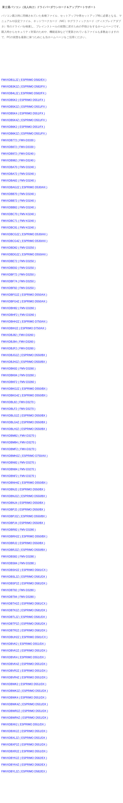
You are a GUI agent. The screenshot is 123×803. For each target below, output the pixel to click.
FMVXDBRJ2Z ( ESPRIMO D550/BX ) (24, 549)
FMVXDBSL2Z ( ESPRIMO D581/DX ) (24, 576)
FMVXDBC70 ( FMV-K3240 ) (18, 214)
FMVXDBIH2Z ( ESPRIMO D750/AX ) (23, 328)
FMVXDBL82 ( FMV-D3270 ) (18, 402)
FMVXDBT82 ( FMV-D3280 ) (18, 590)
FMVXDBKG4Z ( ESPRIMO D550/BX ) (24, 395)
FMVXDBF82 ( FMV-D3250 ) (18, 288)
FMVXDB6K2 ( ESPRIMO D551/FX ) (23, 126)
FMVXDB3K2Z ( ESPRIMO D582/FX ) (23, 86)
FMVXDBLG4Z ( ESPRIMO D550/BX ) (24, 422)
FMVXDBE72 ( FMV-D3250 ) (18, 261)
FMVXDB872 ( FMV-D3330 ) (18, 147)
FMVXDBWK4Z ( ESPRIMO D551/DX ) (24, 704)
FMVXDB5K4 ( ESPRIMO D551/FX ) (23, 113)
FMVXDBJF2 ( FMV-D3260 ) (18, 348)
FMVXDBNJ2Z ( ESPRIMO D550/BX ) (24, 496)
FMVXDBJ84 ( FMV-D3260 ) (18, 341)
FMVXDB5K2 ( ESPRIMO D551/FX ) (23, 100)
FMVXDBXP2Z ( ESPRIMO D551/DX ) (24, 744)
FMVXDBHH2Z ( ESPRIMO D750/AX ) (24, 321)
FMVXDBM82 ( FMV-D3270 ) (18, 435)
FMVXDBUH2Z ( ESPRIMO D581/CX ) (24, 637)
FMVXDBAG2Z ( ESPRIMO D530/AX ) (24, 187)
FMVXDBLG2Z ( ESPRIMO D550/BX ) (24, 415)
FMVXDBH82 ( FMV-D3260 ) (18, 308)
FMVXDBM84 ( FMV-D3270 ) (18, 442)
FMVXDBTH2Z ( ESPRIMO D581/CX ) (24, 603)
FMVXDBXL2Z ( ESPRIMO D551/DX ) (24, 737)
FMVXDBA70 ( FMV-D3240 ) (18, 167)
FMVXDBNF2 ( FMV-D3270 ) (18, 476)
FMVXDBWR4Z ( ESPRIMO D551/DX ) (24, 717)
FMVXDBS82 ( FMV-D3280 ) (18, 556)
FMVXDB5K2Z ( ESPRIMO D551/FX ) (23, 106)
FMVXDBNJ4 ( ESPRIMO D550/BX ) (23, 502)
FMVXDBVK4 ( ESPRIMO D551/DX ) (23, 657)
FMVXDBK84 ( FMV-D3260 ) (18, 375)
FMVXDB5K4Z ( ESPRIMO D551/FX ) (23, 120)
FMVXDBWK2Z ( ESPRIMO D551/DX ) (24, 690)
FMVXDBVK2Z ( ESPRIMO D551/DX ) (24, 650)
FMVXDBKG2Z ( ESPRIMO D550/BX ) (24, 388)
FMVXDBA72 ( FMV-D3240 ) (18, 173)
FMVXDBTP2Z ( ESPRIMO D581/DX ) (24, 623)
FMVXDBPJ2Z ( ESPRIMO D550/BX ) (23, 516)
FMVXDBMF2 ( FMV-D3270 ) (18, 449)
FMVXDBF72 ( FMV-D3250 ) (18, 274)
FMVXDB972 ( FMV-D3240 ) (18, 153)
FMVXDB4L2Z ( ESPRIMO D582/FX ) (23, 93)
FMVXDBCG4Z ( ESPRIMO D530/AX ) (24, 241)
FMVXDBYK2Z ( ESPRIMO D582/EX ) (24, 758)
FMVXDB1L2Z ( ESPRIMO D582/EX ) (23, 79)
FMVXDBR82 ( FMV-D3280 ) (18, 529)
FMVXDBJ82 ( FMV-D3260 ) (18, 335)
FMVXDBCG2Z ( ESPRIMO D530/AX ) (24, 234)
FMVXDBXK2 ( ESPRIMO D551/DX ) (23, 724)
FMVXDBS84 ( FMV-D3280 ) (18, 563)
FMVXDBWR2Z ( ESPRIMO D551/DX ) (24, 711)
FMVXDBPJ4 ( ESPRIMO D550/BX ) (23, 523)
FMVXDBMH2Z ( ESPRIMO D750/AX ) (24, 455)
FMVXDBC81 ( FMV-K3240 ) (18, 227)
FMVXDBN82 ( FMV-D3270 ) (18, 462)
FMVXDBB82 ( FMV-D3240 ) (18, 207)
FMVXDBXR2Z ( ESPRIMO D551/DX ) (24, 751)
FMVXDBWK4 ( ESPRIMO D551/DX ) (23, 697)
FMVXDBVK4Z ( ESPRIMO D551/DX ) (24, 664)
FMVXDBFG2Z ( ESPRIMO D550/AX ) (24, 294)
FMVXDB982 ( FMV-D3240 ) (18, 160)
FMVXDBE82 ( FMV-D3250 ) (18, 267)
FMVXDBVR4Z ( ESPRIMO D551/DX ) (24, 677)
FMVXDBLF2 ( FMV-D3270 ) (18, 408)
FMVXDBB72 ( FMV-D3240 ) (18, 200)
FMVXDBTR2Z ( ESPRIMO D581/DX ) (24, 630)
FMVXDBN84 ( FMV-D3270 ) (18, 469)
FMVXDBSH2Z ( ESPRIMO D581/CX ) (24, 570)
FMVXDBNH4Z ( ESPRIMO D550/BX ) (24, 482)
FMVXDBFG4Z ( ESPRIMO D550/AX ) (24, 301)
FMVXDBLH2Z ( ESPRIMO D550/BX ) (24, 429)
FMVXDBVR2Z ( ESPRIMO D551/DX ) (24, 670)
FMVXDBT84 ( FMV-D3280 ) (18, 596)
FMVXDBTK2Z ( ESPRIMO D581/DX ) (24, 610)
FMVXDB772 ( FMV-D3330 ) (18, 140)
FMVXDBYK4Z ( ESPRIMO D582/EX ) (24, 764)
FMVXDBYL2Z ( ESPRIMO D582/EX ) (24, 771)
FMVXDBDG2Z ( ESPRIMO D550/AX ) (24, 254)
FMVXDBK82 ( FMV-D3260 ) (18, 368)
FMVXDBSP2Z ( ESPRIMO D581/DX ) (24, 583)
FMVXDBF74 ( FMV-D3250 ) (18, 281)
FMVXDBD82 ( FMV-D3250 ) (18, 247)
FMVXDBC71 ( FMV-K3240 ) (18, 220)
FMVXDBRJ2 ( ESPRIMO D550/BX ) (23, 543)
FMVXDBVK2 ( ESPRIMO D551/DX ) (23, 643)
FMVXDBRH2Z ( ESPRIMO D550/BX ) (24, 536)
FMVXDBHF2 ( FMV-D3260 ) (18, 314)
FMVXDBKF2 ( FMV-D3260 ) (18, 382)
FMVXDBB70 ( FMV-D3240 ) (18, 194)
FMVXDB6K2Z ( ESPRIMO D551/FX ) (23, 133)
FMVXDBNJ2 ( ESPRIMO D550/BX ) (23, 489)
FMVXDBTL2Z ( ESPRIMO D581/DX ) (24, 617)
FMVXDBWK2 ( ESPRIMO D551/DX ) (23, 684)
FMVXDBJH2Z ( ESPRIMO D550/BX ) (24, 361)
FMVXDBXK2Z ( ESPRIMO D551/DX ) (24, 731)
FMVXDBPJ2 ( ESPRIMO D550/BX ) (23, 509)
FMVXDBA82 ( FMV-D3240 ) (18, 180)
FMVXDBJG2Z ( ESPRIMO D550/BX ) (24, 355)
